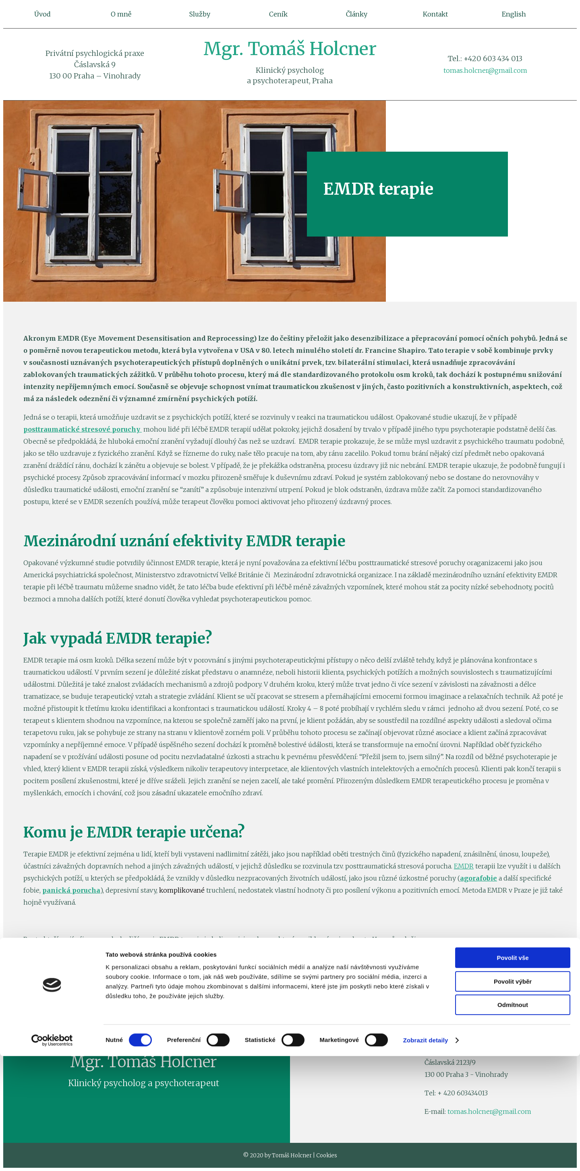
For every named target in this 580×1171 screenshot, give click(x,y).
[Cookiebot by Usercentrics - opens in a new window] (52, 1155)
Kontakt (435, 14)
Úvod (42, 14)
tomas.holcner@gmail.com (485, 70)
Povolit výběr (513, 1096)
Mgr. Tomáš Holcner (290, 49)
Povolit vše (512, 1072)
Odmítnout (512, 1119)
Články (356, 14)
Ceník (278, 14)
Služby (199, 14)
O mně (121, 14)
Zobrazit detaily (425, 1155)
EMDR (464, 866)
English (514, 14)
